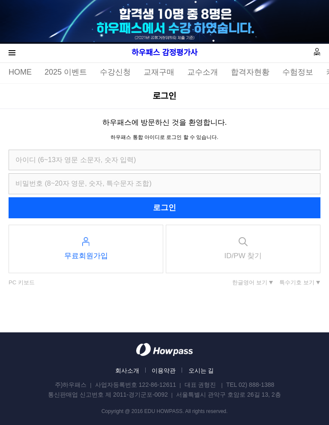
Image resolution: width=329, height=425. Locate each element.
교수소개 (202, 72)
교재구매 (159, 72)
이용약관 (164, 370)
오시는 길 (201, 370)
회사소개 (127, 370)
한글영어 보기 (249, 282)
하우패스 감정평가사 (164, 52)
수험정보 (297, 72)
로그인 (164, 207)
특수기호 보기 (296, 282)
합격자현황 (250, 72)
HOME (20, 72)
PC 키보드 (22, 282)
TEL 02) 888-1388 (250, 384)
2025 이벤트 (66, 72)
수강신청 (115, 72)
